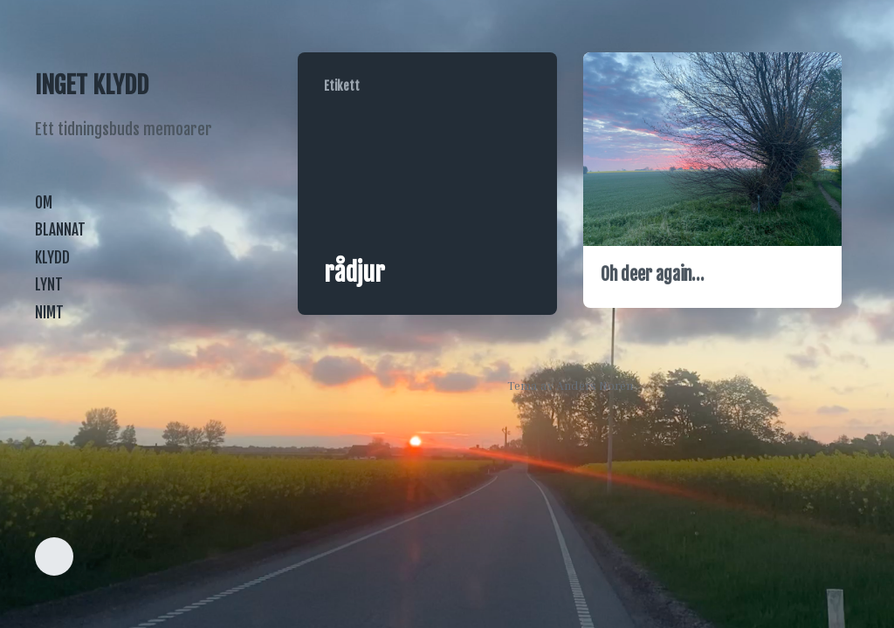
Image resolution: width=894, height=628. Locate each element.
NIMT (49, 313)
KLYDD (52, 258)
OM (43, 203)
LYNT (49, 285)
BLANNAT (60, 230)
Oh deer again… (653, 274)
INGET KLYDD (91, 85)
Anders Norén (594, 385)
